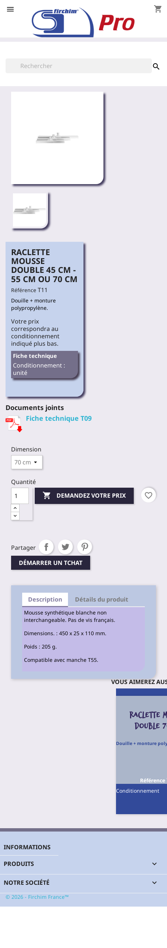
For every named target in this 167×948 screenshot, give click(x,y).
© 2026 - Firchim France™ (37, 896)
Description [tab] (45, 599)
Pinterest (84, 546)
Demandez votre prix (84, 496)
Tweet (65, 546)
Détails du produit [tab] (101, 599)
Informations (27, 847)
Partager (46, 546)
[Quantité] (20, 496)
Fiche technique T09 (59, 418)
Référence (23, 290)
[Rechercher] (79, 65)
